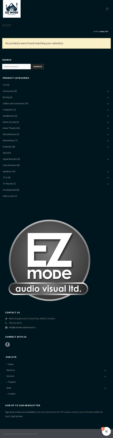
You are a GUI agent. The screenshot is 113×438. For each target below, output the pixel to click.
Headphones (8, 116)
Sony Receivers (10, 165)
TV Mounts (8, 184)
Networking (8, 140)
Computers (8, 110)
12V (4, 85)
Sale (5, 153)
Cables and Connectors (13, 103)
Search (37, 66)
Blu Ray (6, 97)
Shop (8, 388)
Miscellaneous (9, 134)
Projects (11, 382)
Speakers (7, 171)
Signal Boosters (10, 159)
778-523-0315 (15, 323)
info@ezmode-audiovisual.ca (22, 327)
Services (10, 376)
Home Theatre (9, 128)
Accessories (8, 91)
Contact (10, 394)
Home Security (9, 122)
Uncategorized (9, 190)
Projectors (7, 147)
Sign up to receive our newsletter (20, 412)
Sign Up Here (17, 416)
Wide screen (8, 196)
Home (95, 31)
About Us (10, 370)
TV (4, 177)
